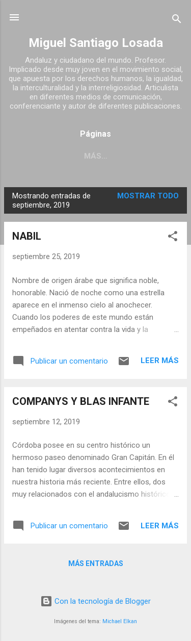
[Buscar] (177, 20)
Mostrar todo (148, 195)
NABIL (26, 236)
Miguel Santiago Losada (96, 43)
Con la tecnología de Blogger (95, 601)
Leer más (160, 360)
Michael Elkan (119, 621)
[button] (173, 238)
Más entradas (95, 563)
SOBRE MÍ (40, 156)
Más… (158, 156)
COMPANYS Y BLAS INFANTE (80, 401)
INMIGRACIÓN (102, 156)
